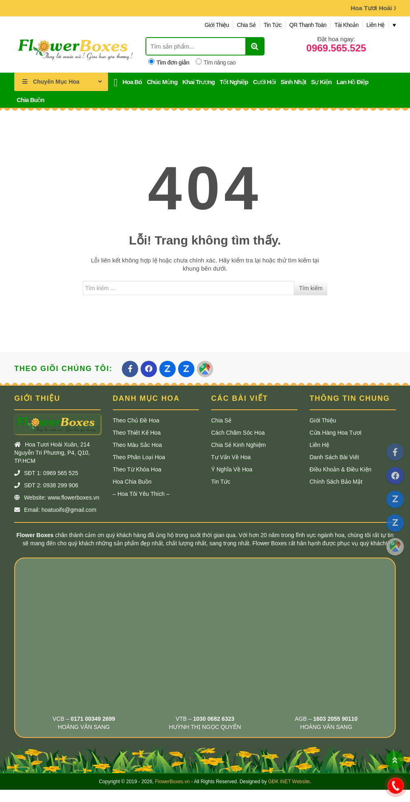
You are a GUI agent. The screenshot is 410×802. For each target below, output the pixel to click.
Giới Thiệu (210, 25)
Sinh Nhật (293, 81)
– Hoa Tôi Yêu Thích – (141, 494)
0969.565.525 (336, 48)
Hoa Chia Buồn (132, 481)
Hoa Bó (132, 81)
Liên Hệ (374, 25)
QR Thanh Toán (305, 25)
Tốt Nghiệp (234, 81)
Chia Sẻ (240, 25)
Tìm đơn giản (169, 62)
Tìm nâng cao (216, 62)
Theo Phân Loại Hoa (139, 457)
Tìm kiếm (311, 288)
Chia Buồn (30, 99)
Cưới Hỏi (264, 81)
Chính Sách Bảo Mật (336, 481)
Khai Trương (199, 81)
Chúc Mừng (162, 81)
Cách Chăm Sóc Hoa (238, 432)
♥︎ (394, 25)
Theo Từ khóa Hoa (137, 469)
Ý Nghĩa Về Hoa (231, 469)
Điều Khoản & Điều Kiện (341, 469)
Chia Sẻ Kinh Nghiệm (238, 445)
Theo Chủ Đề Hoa (136, 420)
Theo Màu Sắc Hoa (137, 445)
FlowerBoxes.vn (172, 781)
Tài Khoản (344, 25)
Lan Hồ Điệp (352, 81)
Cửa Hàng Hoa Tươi (336, 432)
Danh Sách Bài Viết (334, 457)
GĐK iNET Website (289, 781)
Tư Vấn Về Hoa (231, 457)
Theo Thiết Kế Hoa (137, 432)
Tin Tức (268, 25)
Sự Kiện (321, 81)
